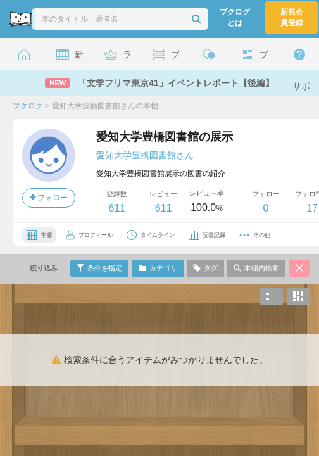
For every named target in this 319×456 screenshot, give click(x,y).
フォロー (49, 197)
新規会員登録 (291, 17)
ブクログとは (235, 17)
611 (116, 208)
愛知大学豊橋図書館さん (145, 155)
